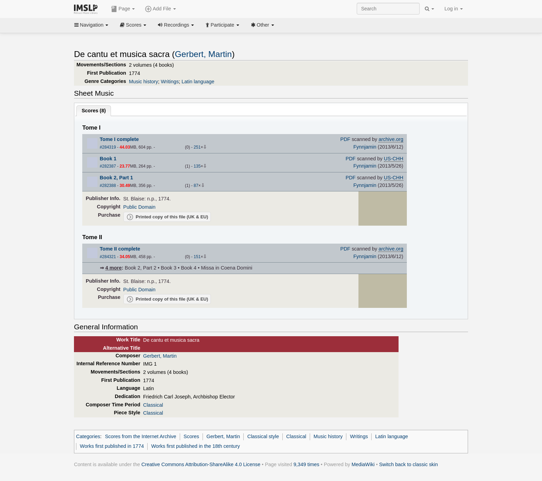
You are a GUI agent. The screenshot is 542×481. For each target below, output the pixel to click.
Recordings (176, 25)
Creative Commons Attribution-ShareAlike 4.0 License (200, 464)
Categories (88, 436)
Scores (133, 25)
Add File (160, 9)
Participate (222, 25)
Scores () (94, 110)
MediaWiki (363, 464)
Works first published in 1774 (112, 446)
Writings (170, 81)
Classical (153, 405)
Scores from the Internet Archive (140, 436)
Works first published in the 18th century (195, 446)
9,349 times (306, 464)
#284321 (108, 256)
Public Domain (139, 207)
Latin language (197, 81)
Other (262, 25)
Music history (143, 81)
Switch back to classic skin (408, 464)
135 (197, 166)
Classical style (263, 436)
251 (197, 147)
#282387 (108, 166)
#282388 (108, 185)
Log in (454, 8)
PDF (345, 139)
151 (197, 256)
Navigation (91, 25)
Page (123, 9)
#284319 (108, 147)
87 (196, 185)
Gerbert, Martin (203, 54)
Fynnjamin (364, 147)
